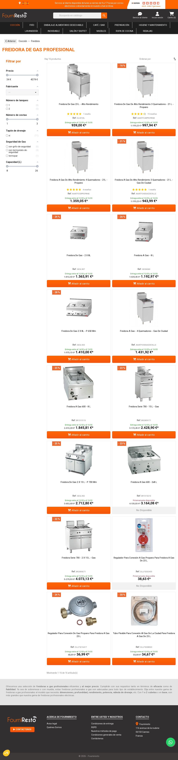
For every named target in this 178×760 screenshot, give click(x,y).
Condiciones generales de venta (106, 735)
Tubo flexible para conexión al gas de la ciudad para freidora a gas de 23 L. (144, 635)
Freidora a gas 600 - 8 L (79, 406)
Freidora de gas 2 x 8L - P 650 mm (79, 331)
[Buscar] (80, 16)
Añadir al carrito (78, 132)
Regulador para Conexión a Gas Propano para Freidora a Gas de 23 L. (144, 559)
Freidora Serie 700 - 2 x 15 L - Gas (79, 557)
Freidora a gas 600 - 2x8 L (144, 482)
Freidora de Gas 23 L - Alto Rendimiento (78, 104)
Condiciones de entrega (102, 723)
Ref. (74, 118)
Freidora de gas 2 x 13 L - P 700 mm (79, 482)
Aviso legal (52, 723)
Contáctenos (22, 729)
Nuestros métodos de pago (104, 731)
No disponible (144, 510)
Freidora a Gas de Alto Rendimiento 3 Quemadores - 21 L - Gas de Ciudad (144, 181)
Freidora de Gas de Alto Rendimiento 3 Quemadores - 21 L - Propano (144, 106)
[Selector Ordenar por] (166, 59)
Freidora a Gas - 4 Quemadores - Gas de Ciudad (144, 331)
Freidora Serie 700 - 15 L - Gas (144, 406)
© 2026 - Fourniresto (89, 756)
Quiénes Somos (54, 727)
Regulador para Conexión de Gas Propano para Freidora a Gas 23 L (78, 635)
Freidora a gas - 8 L (144, 255)
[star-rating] (151, 3)
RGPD (94, 727)
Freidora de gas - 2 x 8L (79, 255)
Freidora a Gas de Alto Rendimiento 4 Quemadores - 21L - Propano (78, 181)
